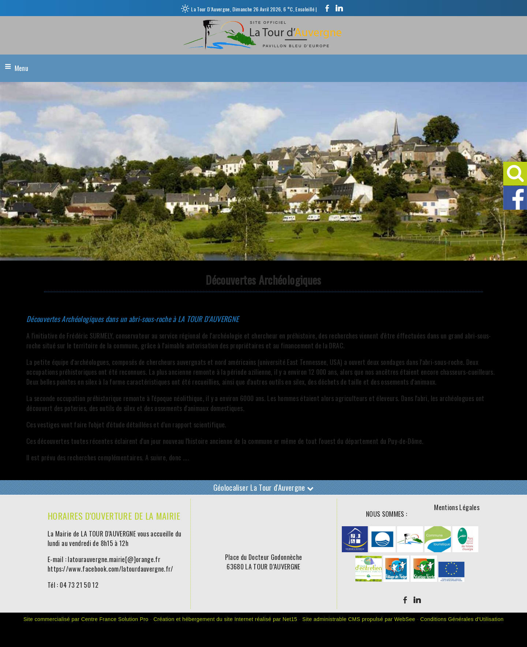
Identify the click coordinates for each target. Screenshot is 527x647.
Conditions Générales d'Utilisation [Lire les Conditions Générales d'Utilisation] (462, 619)
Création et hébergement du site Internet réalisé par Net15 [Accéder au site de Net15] (225, 619)
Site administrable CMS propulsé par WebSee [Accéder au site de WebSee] (358, 619)
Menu (21, 68)
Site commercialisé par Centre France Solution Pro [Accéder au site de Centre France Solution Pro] (86, 619)
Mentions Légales (456, 507)
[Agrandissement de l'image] (355, 549)
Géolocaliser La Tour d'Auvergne (263, 487)
